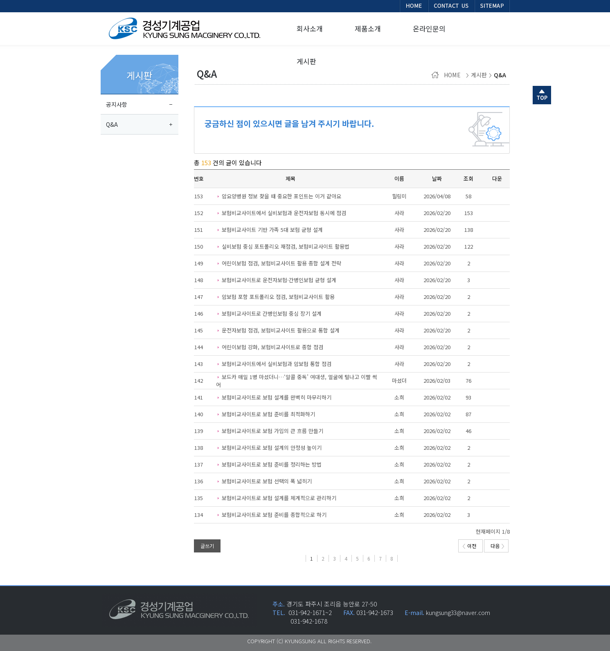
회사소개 (310, 28)
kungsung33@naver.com (458, 612)
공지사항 (116, 104)
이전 (469, 545)
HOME (447, 75)
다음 (497, 545)
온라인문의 (429, 28)
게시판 (139, 75)
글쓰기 (207, 545)
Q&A (112, 124)
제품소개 (368, 28)
